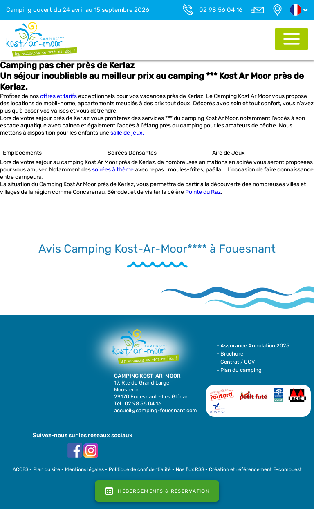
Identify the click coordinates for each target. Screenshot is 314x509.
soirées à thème (113, 169)
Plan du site (46, 469)
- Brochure (230, 354)
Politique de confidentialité (140, 469)
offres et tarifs (58, 96)
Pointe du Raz (203, 192)
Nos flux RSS (190, 469)
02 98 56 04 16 (220, 9)
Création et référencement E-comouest (255, 469)
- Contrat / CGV (236, 362)
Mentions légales (84, 469)
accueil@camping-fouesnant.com (155, 410)
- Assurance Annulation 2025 (253, 345)
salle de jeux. (127, 132)
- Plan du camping (239, 370)
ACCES (20, 469)
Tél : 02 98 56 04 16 (137, 403)
